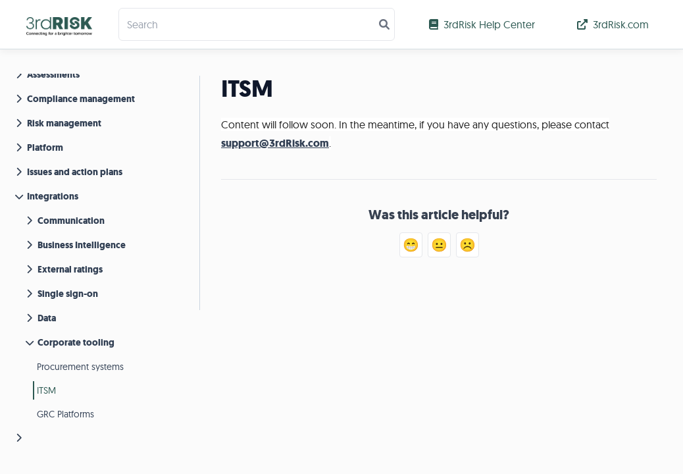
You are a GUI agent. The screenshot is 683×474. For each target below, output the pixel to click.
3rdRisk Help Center (482, 24)
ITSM (46, 390)
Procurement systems (80, 367)
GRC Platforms (65, 414)
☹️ (467, 244)
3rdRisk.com (613, 24)
